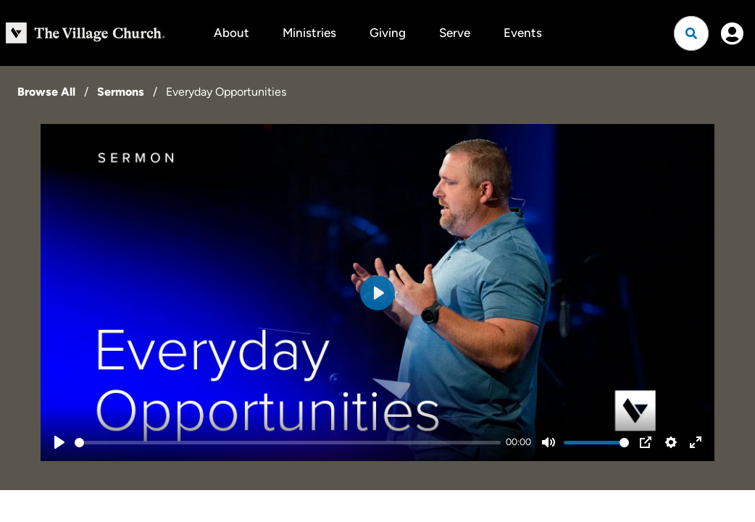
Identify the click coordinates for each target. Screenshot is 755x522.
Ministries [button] (309, 32)
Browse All (46, 92)
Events (523, 32)
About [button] (231, 32)
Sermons (120, 92)
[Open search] (691, 33)
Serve (454, 32)
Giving (388, 32)
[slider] (288, 443)
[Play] (59, 442)
